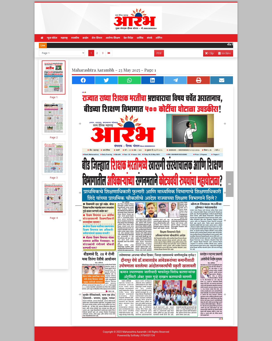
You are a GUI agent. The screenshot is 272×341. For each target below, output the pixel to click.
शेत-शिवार (97, 37)
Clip (209, 53)
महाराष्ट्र (64, 37)
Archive (223, 53)
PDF (159, 53)
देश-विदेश (128, 37)
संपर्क (149, 37)
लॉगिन (159, 37)
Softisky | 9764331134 (143, 335)
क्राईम (85, 37)
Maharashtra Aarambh (134, 331)
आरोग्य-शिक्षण (113, 37)
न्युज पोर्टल (52, 37)
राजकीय (75, 37)
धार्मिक (140, 37)
